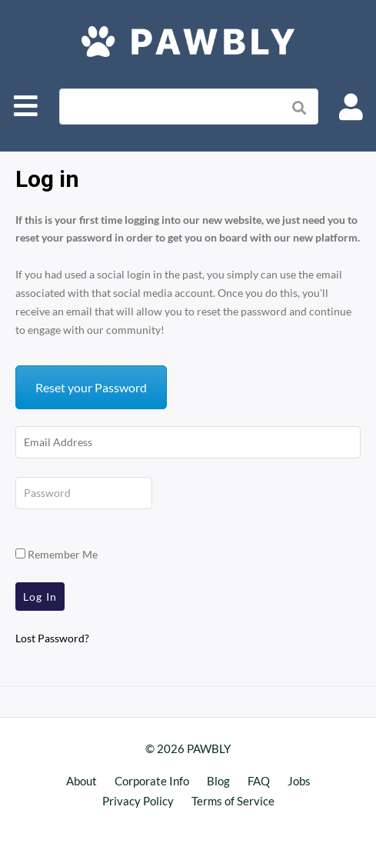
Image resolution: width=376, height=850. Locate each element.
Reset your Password (91, 387)
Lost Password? (52, 638)
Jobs (299, 781)
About (81, 781)
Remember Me (56, 554)
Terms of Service (233, 801)
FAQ (259, 781)
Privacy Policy (138, 801)
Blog (218, 781)
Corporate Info (152, 781)
